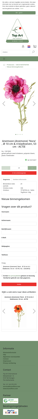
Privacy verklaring (9, 363)
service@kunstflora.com (11, 386)
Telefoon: (5, 255)
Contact (6, 359)
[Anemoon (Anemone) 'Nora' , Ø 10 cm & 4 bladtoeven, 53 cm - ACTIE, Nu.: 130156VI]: (19, 268)
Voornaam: (5, 212)
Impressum (7, 361)
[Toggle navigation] (4, 58)
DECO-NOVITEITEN (22, 64)
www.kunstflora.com (10, 388)
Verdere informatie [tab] (19, 179)
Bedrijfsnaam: (6, 229)
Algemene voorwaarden (11, 356)
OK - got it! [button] (19, 12)
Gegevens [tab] (6, 179)
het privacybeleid (14, 275)
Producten (10, 64)
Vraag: (4, 263)
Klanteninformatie (9, 352)
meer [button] (22, 8)
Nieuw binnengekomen (15, 67)
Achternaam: (6, 220)
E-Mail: (4, 237)
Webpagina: (6, 246)
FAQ (4, 354)
